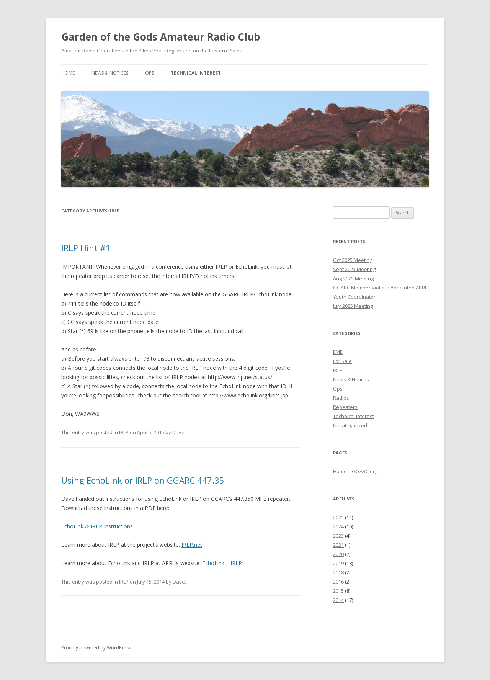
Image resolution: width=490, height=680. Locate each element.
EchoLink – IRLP (222, 563)
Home (68, 73)
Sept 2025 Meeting (354, 269)
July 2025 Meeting (353, 305)
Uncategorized (350, 425)
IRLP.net (191, 544)
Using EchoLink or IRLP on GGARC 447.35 (142, 480)
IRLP (124, 432)
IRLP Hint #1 (86, 247)
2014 (338, 600)
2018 (338, 572)
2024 (338, 526)
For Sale (342, 361)
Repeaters (345, 407)
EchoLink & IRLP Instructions (97, 526)
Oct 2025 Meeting (352, 260)
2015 (338, 590)
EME (338, 351)
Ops (149, 73)
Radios (341, 397)
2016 (338, 581)
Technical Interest (196, 73)
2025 (338, 517)
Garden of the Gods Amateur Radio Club (160, 37)
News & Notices (109, 73)
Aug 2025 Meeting (353, 278)
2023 (338, 535)
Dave (178, 432)
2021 (338, 544)
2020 (338, 554)
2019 (338, 563)
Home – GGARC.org (355, 471)
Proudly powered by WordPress (96, 647)
